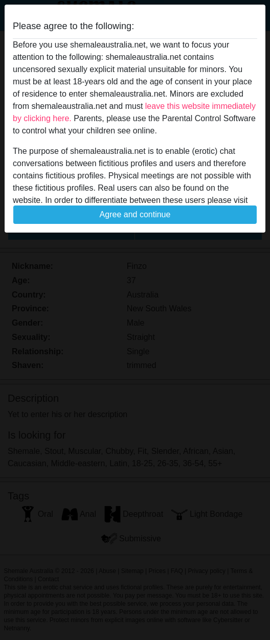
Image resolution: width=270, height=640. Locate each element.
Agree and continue (135, 214)
